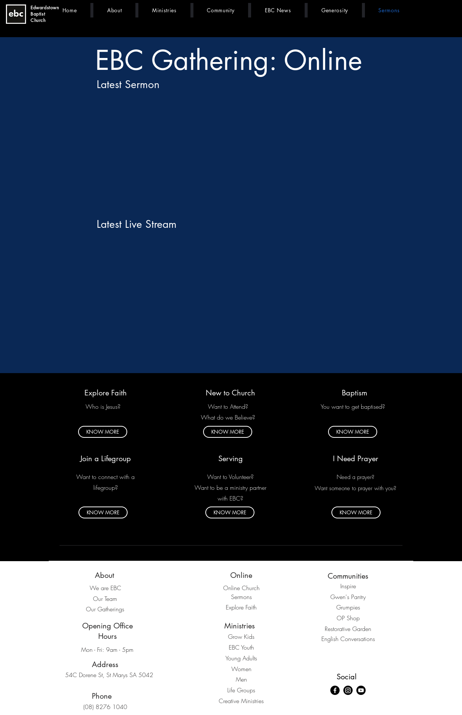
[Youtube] (361, 690)
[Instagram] (348, 690)
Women (241, 669)
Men (241, 679)
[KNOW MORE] (102, 432)
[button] (114, 10)
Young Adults (241, 658)
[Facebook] (335, 690)
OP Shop (348, 618)
